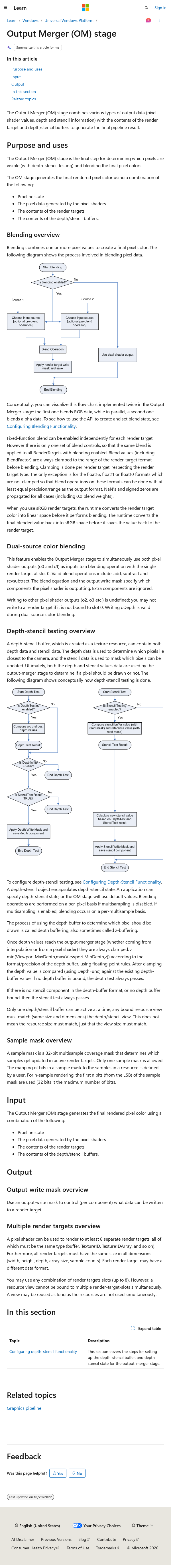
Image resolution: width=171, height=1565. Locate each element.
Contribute (106, 1539)
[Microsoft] (85, 7)
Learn (12, 20)
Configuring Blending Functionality (41, 426)
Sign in (160, 7)
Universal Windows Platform (68, 20)
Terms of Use (78, 1548)
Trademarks (106, 1548)
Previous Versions (56, 1539)
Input (16, 76)
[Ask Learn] (148, 20)
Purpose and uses (26, 69)
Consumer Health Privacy (33, 1548)
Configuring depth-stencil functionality (43, 1351)
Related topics (23, 98)
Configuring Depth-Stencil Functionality (122, 882)
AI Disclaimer (22, 1539)
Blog (82, 1539)
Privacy (129, 1539)
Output (17, 84)
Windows (30, 20)
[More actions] (159, 20)
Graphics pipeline (24, 1408)
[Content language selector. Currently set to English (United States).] (37, 1525)
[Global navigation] (5, 8)
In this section (23, 91)
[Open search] (146, 8)
